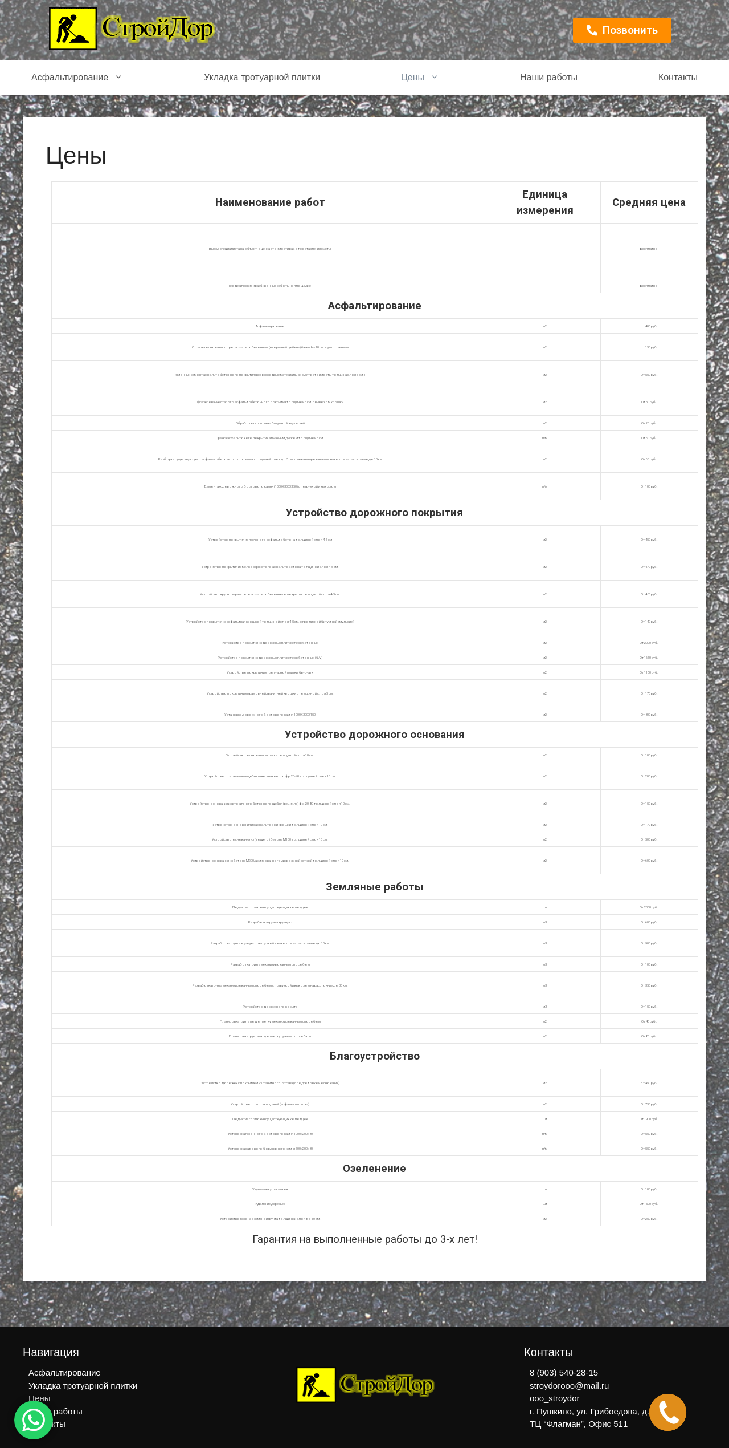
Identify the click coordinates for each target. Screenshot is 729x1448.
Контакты (678, 77)
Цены (420, 77)
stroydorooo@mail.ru (569, 1385)
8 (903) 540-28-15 (564, 1372)
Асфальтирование (77, 77)
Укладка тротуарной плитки (262, 77)
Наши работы (549, 77)
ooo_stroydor (555, 1398)
